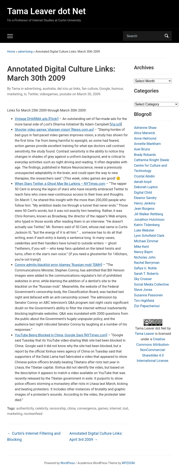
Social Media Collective (151, 284)
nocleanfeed (33, 414)
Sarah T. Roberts (146, 274)
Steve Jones (143, 290)
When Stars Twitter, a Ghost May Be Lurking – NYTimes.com (60, 184)
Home (11, 51)
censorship (57, 408)
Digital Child (143, 193)
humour (117, 89)
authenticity (25, 408)
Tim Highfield (144, 301)
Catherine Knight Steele (151, 160)
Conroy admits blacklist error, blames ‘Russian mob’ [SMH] (58, 265)
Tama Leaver (144, 334)
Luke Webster (144, 230)
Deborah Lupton (146, 187)
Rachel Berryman (147, 263)
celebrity (41, 408)
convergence (86, 408)
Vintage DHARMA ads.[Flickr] (36, 119)
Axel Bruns (142, 149)
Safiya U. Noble (145, 268)
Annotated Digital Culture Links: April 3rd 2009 (96, 436)
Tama (16, 89)
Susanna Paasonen (148, 295)
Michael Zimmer (146, 241)
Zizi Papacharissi (147, 306)
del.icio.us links (68, 89)
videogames (49, 94)
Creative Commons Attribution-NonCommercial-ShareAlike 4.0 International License (152, 350)
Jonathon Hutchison (149, 220)
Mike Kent (141, 247)
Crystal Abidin (144, 176)
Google (104, 89)
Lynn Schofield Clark (149, 236)
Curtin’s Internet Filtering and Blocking (34, 436)
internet (115, 408)
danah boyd (142, 182)
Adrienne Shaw (145, 128)
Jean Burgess (144, 209)
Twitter (33, 94)
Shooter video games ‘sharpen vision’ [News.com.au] (54, 130)
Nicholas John (145, 257)
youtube (65, 94)
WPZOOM (128, 463)
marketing (14, 94)
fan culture (90, 89)
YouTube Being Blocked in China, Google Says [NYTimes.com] (61, 335)
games (103, 408)
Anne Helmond (145, 138)
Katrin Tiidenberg (147, 225)
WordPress (68, 463)
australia (49, 89)
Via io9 (116, 124)
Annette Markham (147, 144)
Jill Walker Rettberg (148, 214)
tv (25, 94)
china (71, 408)
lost (125, 408)
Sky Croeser (143, 279)
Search (166, 36)
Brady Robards (145, 155)
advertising (25, 51)
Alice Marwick (144, 133)
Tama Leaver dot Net (46, 11)
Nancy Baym (143, 252)
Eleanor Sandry (145, 198)
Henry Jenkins (144, 203)
